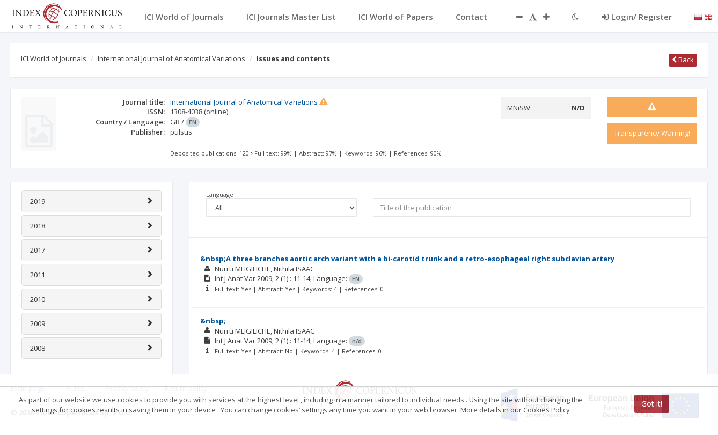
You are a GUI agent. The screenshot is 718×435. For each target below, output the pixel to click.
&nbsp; (213, 321)
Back (683, 59)
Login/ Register (637, 16)
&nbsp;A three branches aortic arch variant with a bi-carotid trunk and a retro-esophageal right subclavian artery (407, 258)
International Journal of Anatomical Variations (171, 58)
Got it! (651, 404)
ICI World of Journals (53, 58)
